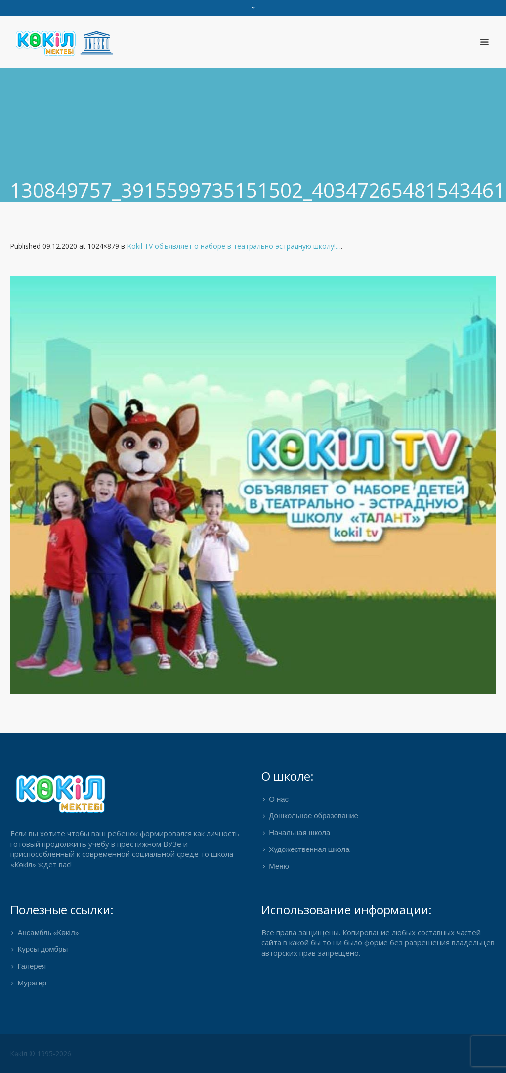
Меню (279, 867)
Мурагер (32, 983)
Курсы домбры (43, 950)
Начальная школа (299, 833)
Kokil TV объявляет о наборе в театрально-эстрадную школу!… (234, 246)
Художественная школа (309, 850)
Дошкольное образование (313, 816)
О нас (279, 799)
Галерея (32, 967)
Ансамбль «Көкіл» (48, 933)
